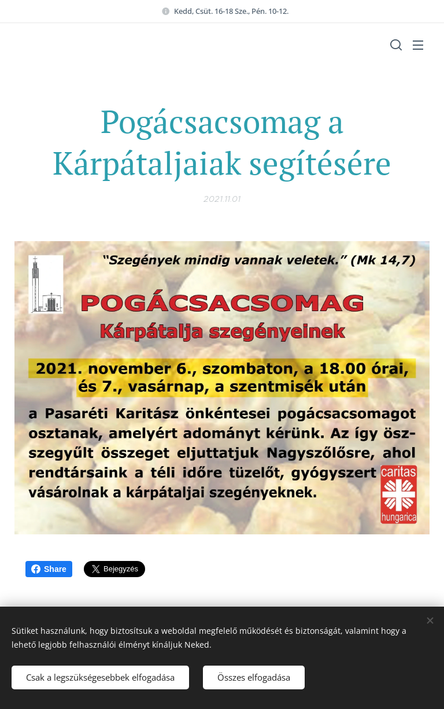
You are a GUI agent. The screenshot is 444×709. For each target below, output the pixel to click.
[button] (394, 44)
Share (48, 569)
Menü (418, 45)
